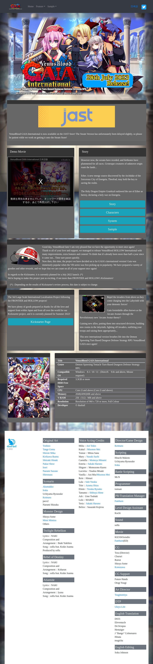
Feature (39, 6)
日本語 (134, 6)
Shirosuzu (47, 474)
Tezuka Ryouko (94, 489)
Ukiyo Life (120, 607)
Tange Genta (49, 449)
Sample (51, 6)
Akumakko (48, 486)
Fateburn (119, 501)
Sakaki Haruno (95, 464)
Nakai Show (49, 464)
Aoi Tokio (91, 446)
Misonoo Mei (93, 449)
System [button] (112, 220)
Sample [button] (112, 229)
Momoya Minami (97, 460)
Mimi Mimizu (49, 520)
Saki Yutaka (91, 482)
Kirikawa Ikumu (51, 456)
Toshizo (46, 446)
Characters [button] (112, 212)
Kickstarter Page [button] (41, 321)
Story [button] (112, 204)
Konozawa (120, 567)
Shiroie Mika (49, 453)
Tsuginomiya (121, 595)
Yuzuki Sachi (92, 456)
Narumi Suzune (50, 471)
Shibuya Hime (96, 492)
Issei (45, 467)
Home (31, 6)
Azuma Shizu (92, 485)
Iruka (45, 490)
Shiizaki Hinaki (50, 460)
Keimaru (47, 497)
